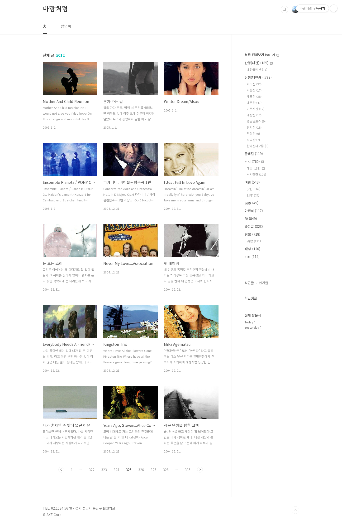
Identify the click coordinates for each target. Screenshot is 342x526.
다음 (200, 469)
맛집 (253, 189)
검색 (284, 9)
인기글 (263, 282)
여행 (252, 182)
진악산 (254, 127)
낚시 (254, 161)
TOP (295, 510)
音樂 (252, 234)
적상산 (253, 133)
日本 (253, 195)
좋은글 (254, 226)
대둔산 (254, 102)
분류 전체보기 (262, 54)
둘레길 (254, 153)
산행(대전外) (258, 77)
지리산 (254, 84)
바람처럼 (55, 9)
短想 (252, 248)
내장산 (254, 115)
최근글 (249, 282)
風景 (251, 202)
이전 (61, 469)
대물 (256, 168)
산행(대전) (259, 62)
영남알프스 (256, 121)
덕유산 (254, 90)
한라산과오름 (257, 146)
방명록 (66, 26)
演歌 (254, 241)
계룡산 (254, 96)
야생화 (254, 210)
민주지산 (255, 109)
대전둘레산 (257, 69)
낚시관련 (256, 174)
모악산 (253, 139)
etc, (252, 256)
